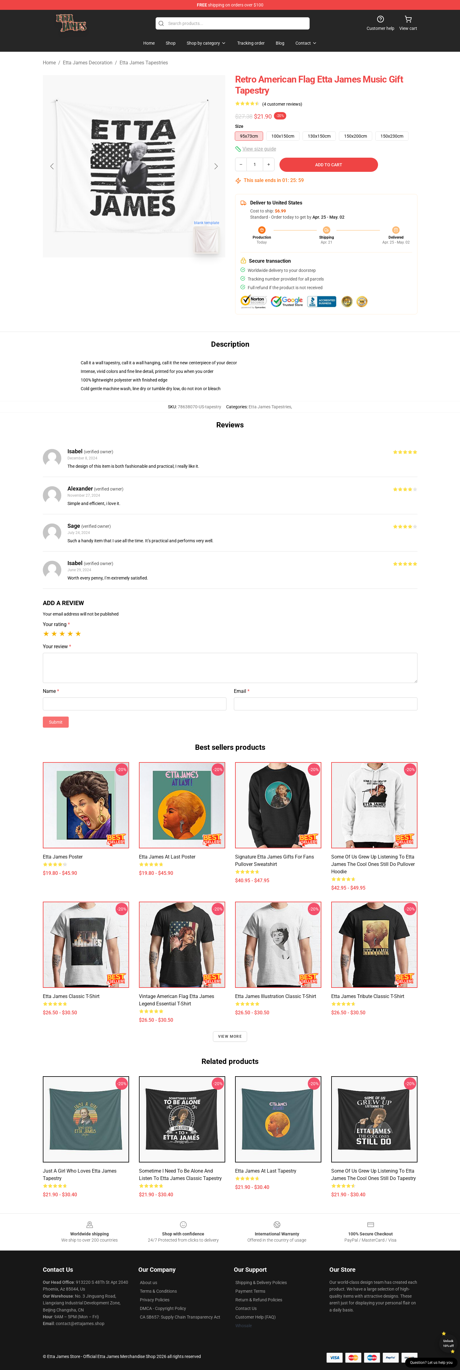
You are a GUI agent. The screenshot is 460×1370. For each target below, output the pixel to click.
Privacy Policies (154, 1299)
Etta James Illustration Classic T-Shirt (275, 996)
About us (148, 1282)
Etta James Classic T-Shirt (71, 996)
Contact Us (246, 1308)
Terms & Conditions (158, 1291)
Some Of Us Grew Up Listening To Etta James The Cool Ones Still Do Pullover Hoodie (373, 864)
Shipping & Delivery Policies (261, 1282)
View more (230, 1036)
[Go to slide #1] (118, 272)
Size (239, 126)
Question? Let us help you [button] (431, 1362)
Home (49, 63)
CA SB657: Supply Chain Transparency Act (180, 1317)
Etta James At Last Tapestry (265, 1171)
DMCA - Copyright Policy (163, 1308)
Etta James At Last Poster (167, 857)
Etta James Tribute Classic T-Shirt (367, 996)
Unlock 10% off (448, 1343)
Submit (56, 722)
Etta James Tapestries (144, 63)
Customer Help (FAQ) (255, 1317)
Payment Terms (250, 1291)
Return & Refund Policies (258, 1299)
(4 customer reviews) (282, 104)
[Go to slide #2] (150, 272)
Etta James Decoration (87, 63)
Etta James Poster (63, 857)
